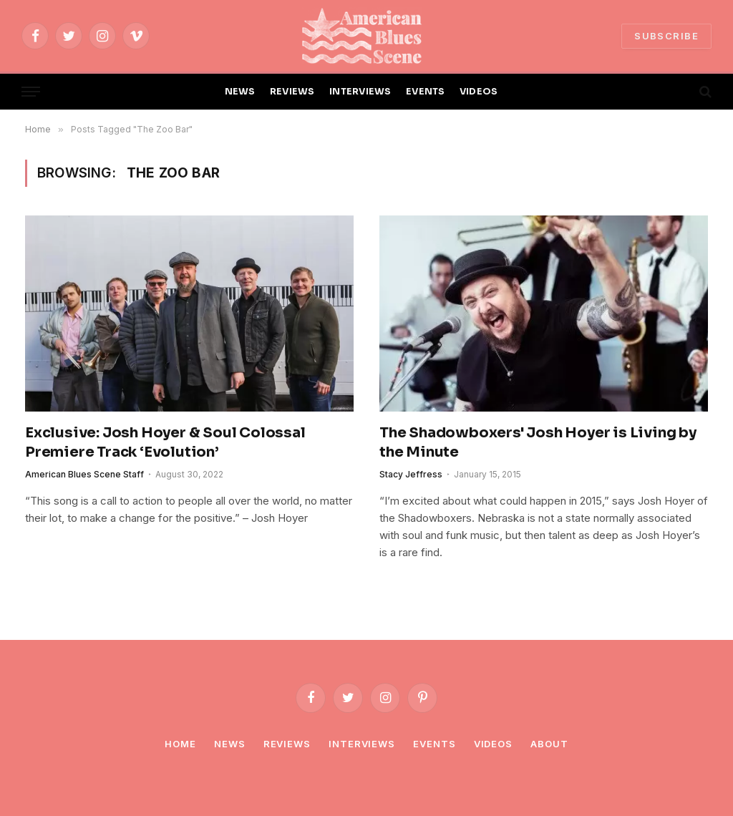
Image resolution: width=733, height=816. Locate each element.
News (230, 743)
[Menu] (30, 92)
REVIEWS (292, 91)
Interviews (362, 743)
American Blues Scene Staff (84, 474)
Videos (493, 743)
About (549, 743)
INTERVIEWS (360, 91)
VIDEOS (479, 91)
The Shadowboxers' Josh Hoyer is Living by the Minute (537, 442)
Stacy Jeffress (410, 474)
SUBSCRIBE (666, 36)
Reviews (287, 743)
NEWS (240, 91)
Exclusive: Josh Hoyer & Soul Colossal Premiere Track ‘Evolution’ (165, 442)
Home (180, 743)
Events (434, 743)
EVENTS (425, 91)
